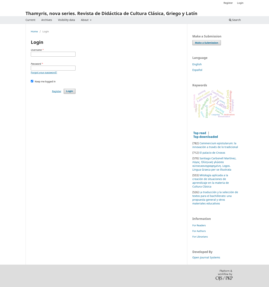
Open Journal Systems (206, 257)
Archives (46, 20)
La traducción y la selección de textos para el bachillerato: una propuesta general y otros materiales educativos (215, 197)
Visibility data (66, 20)
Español (197, 70)
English (197, 64)
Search (235, 20)
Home (34, 31)
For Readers (199, 225)
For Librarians (200, 236)
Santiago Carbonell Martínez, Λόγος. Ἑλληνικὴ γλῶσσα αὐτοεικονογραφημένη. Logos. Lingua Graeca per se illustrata (214, 163)
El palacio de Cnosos (212, 152)
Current (30, 20)
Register (228, 3)
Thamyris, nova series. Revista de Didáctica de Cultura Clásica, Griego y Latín (111, 13)
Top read (199, 133)
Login (240, 3)
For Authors (199, 231)
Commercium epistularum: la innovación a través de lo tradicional (215, 145)
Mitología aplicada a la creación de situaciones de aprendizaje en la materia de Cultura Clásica (210, 180)
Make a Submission (206, 42)
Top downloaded (205, 137)
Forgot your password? (44, 72)
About (85, 20)
